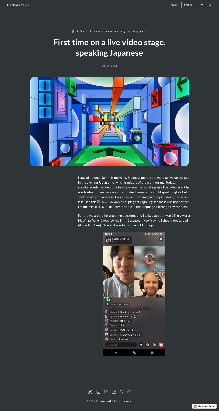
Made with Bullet (204, 406)
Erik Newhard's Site (18, 4)
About (174, 4)
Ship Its (82, 31)
